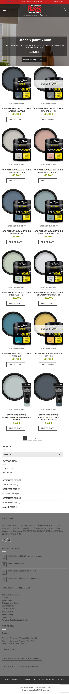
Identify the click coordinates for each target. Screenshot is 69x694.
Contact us (6, 617)
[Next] (40, 438)
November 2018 (10, 503)
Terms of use (7, 612)
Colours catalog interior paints (21, 658)
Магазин (15, 45)
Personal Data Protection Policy (15, 620)
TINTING (60, 679)
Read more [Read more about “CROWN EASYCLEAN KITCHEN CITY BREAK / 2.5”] (48, 119)
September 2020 (10, 480)
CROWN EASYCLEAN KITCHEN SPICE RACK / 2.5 (16, 293)
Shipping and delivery (11, 603)
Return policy (7, 614)
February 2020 (10, 485)
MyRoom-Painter (13, 2)
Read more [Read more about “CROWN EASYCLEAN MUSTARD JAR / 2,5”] (48, 364)
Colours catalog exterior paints (22, 667)
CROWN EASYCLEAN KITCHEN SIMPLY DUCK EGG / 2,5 (48, 232)
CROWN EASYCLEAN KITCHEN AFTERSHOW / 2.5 (16, 109)
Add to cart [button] (15, 119)
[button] (4, 10)
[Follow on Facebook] (4, 540)
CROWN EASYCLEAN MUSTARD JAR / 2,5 (48, 354)
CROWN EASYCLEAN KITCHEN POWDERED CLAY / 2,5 (48, 171)
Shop (14, 679)
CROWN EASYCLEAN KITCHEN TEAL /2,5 (16, 354)
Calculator (24, 679)
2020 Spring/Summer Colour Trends (23, 571)
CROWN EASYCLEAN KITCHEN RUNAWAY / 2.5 (16, 232)
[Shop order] (34, 59)
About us (50, 679)
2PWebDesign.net (42, 690)
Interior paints (28, 45)
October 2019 (9, 494)
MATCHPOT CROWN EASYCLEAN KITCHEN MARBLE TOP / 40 (16, 417)
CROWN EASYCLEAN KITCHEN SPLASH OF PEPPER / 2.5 (48, 293)
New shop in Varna (16, 563)
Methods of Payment (10, 595)
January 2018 (9, 507)
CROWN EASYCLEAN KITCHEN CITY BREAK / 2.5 (48, 109)
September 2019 (10, 498)
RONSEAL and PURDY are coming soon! (25, 556)
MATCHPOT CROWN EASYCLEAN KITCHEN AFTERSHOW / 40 (48, 417)
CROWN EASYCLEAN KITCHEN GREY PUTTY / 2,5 (16, 171)
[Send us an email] (9, 540)
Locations (9, 650)
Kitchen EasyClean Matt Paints (51, 45)
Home (6, 45)
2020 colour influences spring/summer (24, 578)
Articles (7, 469)
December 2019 (10, 489)
